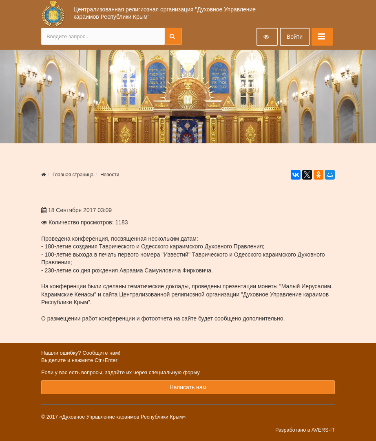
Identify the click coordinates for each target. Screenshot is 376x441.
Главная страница (73, 175)
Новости (109, 175)
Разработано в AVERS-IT (305, 430)
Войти (295, 36)
